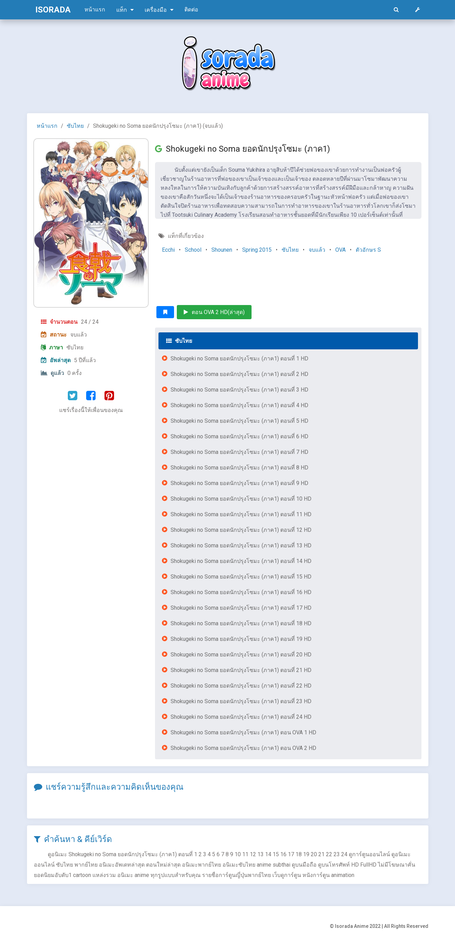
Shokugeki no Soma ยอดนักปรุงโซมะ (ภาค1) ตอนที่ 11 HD (241, 514)
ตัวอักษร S (368, 250)
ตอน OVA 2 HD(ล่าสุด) (214, 312)
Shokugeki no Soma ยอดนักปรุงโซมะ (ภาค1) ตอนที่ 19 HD (241, 639)
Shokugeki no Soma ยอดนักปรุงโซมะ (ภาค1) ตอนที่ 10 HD (241, 498)
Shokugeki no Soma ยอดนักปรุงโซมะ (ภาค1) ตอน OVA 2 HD (243, 748)
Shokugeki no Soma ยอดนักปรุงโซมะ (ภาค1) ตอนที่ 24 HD (241, 717)
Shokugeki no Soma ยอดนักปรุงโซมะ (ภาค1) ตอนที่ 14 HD (241, 561)
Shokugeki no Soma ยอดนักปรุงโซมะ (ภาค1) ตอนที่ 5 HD (239, 421)
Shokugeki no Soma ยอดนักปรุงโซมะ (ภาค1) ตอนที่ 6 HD (239, 436)
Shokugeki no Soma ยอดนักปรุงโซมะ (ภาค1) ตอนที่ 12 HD (241, 530)
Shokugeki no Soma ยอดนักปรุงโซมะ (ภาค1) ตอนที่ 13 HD (241, 545)
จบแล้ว (317, 250)
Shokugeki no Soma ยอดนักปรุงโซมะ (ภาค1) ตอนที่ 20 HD (241, 654)
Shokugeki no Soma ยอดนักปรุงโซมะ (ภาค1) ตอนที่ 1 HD (239, 358)
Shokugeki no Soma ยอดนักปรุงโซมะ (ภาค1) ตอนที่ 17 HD (241, 608)
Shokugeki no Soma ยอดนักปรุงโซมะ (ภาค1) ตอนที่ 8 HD (239, 467)
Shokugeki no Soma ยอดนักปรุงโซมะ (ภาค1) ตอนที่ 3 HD (239, 389)
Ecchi (168, 250)
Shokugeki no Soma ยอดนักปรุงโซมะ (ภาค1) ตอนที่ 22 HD (241, 685)
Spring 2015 (257, 250)
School (193, 250)
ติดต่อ (191, 9)
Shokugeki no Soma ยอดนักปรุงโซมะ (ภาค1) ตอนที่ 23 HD (241, 701)
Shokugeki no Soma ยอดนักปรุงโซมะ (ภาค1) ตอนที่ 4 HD (239, 405)
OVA (340, 250)
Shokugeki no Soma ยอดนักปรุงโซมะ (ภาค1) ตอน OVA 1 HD (243, 732)
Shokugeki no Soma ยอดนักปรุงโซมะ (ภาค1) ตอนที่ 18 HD (241, 623)
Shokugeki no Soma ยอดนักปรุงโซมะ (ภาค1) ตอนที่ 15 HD (241, 576)
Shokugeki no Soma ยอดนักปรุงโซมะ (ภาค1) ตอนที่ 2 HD (239, 374)
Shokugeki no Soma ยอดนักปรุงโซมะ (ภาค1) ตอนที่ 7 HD (239, 452)
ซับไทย (75, 126)
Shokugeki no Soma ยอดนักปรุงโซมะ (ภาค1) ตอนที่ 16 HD (241, 592)
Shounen (221, 250)
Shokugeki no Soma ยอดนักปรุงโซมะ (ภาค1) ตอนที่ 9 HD (239, 483)
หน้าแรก (94, 9)
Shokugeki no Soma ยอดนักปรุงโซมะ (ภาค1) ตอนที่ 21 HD (241, 670)
